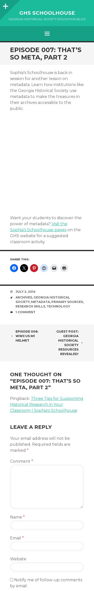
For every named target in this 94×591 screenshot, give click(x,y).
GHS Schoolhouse (47, 13)
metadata (40, 302)
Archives (24, 297)
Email (17, 538)
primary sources (67, 302)
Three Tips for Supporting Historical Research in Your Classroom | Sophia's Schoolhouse (46, 404)
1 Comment (25, 312)
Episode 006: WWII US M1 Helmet (24, 336)
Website (18, 559)
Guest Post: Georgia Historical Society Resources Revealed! (70, 343)
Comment (21, 461)
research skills (30, 306)
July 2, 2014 (26, 292)
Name (17, 517)
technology (58, 306)
